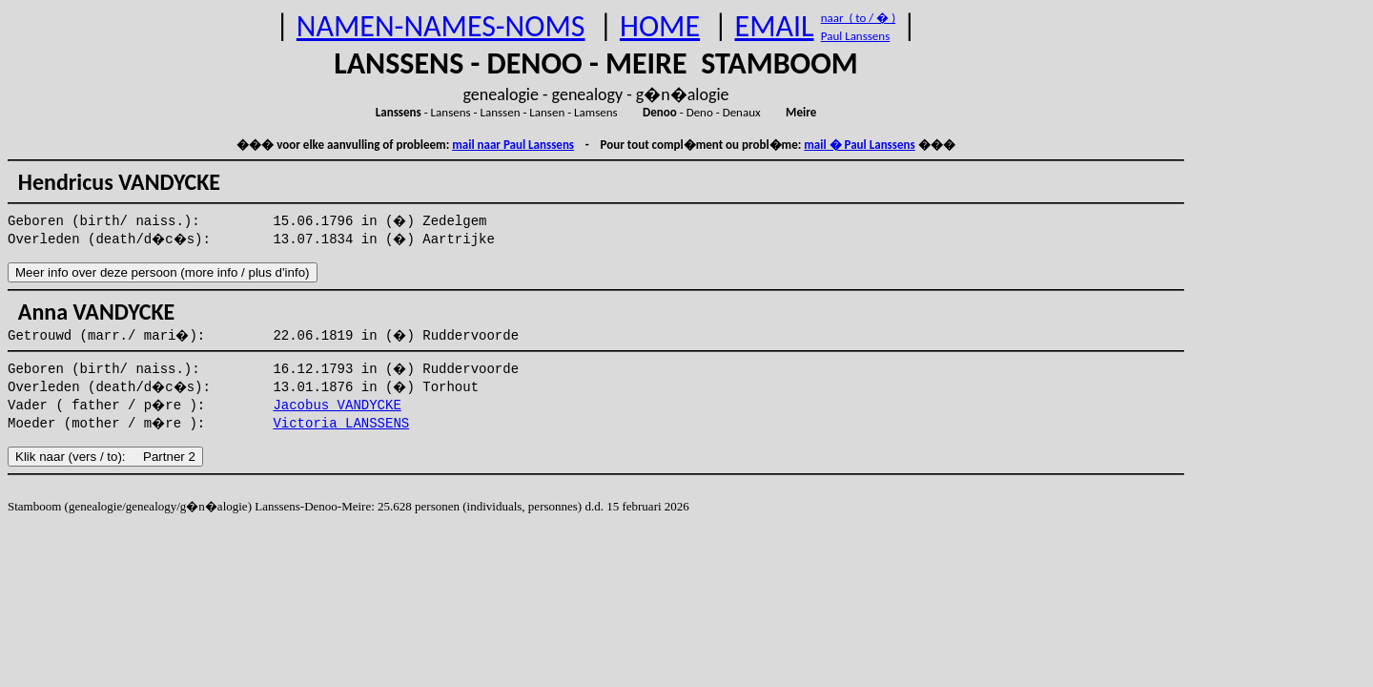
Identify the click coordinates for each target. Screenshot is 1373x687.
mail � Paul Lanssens (859, 144)
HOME (660, 26)
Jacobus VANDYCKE (336, 405)
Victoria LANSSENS (341, 423)
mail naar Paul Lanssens (513, 144)
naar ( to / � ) (858, 17)
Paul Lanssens (856, 36)
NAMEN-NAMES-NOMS (441, 26)
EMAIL (774, 26)
